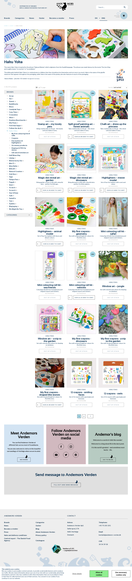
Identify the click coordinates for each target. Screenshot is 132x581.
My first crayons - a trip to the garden (113, 339)
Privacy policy (41, 535)
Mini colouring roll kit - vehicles (81, 286)
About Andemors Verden (45, 532)
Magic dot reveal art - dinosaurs (81, 179)
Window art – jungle (113, 286)
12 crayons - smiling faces (81, 393)
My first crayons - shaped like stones (49, 393)
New (61, 93)
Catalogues (40, 540)
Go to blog (108, 459)
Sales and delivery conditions (15, 535)
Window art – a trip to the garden (49, 339)
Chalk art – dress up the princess (113, 125)
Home (6, 25)
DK (96, 18)
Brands (7, 18)
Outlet (41, 18)
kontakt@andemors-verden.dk (110, 535)
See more (24, 459)
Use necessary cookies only (121, 574)
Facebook (61, 446)
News (31, 18)
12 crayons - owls (113, 393)
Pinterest (76, 455)
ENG (103, 18)
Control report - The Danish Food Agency (17, 539)
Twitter (66, 455)
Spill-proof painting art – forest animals (81, 125)
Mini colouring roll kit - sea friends (49, 286)
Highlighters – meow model (113, 179)
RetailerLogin (117, 16)
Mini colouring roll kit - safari (113, 232)
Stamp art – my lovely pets (50, 125)
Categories (19, 18)
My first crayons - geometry (81, 232)
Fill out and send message (66, 485)
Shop (11, 25)
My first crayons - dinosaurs (81, 339)
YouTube (56, 455)
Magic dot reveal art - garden (49, 179)
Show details (77, 574)
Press (71, 18)
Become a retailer (56, 18)
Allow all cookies (99, 574)
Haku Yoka (19, 25)
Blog (37, 529)
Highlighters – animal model (50, 232)
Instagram (71, 446)
